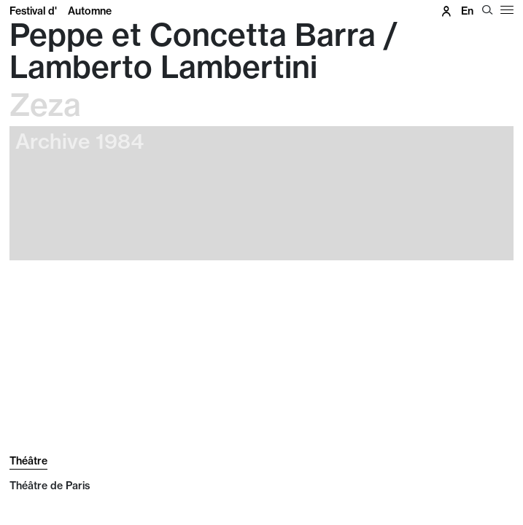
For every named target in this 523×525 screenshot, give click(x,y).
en (467, 11)
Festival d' (60, 11)
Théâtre (28, 460)
